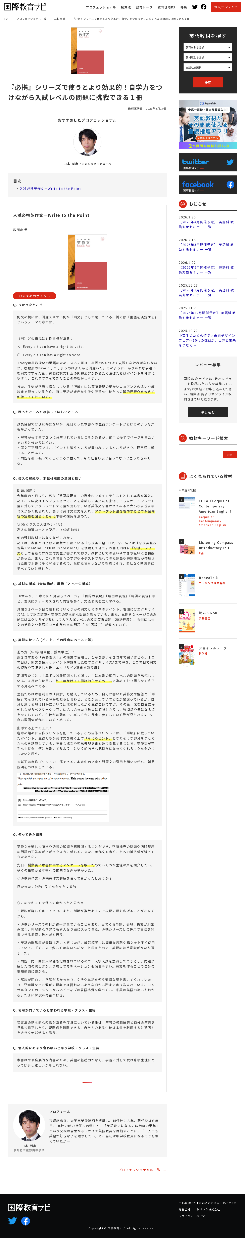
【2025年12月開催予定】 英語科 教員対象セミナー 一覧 (207, 315)
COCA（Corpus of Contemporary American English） (216, 506)
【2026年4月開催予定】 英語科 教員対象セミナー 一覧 (206, 224)
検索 (208, 82)
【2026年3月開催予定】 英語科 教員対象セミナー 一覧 (206, 247)
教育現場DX (167, 7)
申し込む (208, 412)
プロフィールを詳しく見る (137, 1160)
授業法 (126, 7)
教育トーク (144, 7)
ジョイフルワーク (213, 647)
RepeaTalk (208, 577)
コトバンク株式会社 (207, 1221)
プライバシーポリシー (193, 1227)
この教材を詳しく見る (84, 1086)
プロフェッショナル (101, 7)
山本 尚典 (60, 18)
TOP (7, 18)
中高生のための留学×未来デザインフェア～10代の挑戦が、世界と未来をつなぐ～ (207, 340)
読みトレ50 (208, 612)
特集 (184, 7)
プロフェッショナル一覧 (32, 18)
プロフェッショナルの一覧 (139, 1181)
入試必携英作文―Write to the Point (50, 188)
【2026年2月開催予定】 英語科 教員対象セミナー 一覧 (206, 270)
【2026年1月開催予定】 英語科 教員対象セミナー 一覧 (206, 292)
